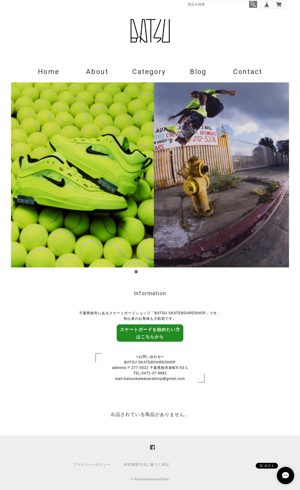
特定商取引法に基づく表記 (146, 465)
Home (49, 72)
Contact (247, 72)
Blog (198, 72)
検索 (253, 4)
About (97, 72)
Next (281, 178)
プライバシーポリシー (92, 465)
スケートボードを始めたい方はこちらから (150, 333)
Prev (18, 178)
